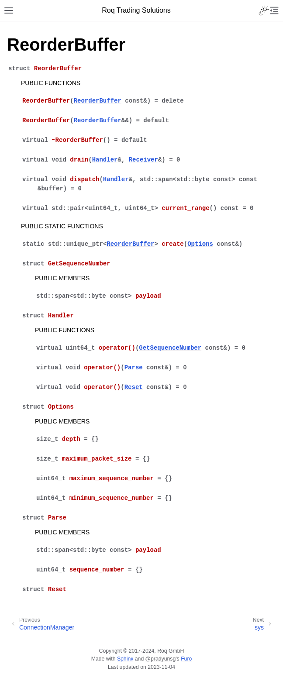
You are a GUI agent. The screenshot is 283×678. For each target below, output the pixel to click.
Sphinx (125, 659)
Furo (186, 659)
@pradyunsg (160, 659)
